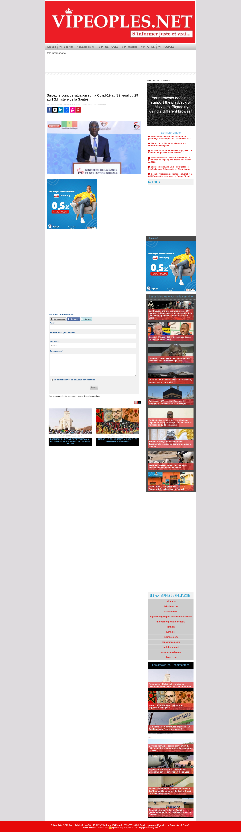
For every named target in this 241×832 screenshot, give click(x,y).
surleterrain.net (171, 647)
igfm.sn (171, 627)
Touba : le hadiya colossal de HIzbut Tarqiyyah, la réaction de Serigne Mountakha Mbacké (170, 443)
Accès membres (89, 827)
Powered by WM (151, 827)
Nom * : (53, 323)
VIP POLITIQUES (108, 47)
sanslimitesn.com (171, 642)
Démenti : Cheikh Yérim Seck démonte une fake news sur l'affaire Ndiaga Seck (169, 359)
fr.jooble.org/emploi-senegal (170, 621)
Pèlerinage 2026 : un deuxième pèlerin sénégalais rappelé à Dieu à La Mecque (167, 402)
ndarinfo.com (171, 637)
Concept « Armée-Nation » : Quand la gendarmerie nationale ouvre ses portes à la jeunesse (170, 812)
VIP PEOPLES (166, 47)
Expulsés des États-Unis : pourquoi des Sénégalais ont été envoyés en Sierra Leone (169, 170)
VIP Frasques (129, 47)
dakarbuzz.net (171, 606)
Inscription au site (130, 827)
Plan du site (103, 827)
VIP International (56, 53)
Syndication (117, 827)
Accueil (51, 47)
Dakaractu (171, 601)
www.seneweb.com (171, 652)
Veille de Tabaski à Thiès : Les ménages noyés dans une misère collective (168, 466)
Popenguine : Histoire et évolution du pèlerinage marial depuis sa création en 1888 (70, 441)
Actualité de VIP (86, 47)
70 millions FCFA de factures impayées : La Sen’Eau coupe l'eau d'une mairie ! (170, 154)
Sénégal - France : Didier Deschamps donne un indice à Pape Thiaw (170, 338)
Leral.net (170, 632)
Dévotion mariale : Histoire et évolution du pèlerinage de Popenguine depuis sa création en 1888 (169, 162)
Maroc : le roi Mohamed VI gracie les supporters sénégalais (117, 440)
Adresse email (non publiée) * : (63, 332)
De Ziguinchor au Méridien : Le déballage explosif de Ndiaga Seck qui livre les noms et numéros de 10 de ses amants (170, 422)
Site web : (54, 342)
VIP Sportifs (66, 47)
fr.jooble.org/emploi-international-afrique (171, 616)
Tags (141, 827)
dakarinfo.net (171, 611)
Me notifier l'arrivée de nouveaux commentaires (74, 380)
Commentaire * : (57, 351)
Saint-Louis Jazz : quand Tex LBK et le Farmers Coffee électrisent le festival (167, 488)
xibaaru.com (170, 657)
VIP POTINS (148, 47)
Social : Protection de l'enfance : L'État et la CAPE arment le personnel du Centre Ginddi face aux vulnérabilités (170, 791)
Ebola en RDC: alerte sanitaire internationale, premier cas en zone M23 (170, 381)
